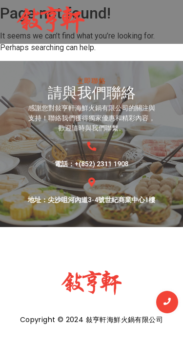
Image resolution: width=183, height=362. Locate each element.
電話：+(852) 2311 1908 (91, 159)
